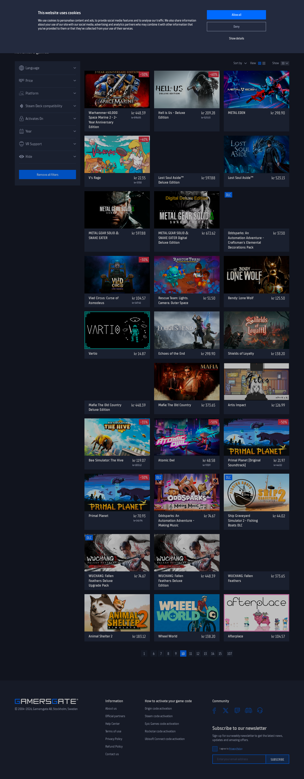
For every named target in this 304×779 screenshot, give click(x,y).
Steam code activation (159, 716)
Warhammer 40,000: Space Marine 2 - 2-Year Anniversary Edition (103, 119)
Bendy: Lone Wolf (241, 298)
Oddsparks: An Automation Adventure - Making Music (176, 520)
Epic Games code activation (162, 724)
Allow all (236, 15)
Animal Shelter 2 (100, 636)
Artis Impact (237, 405)
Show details (236, 39)
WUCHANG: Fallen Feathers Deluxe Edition (170, 580)
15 (220, 653)
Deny (236, 27)
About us (111, 708)
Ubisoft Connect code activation (165, 739)
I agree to (231, 748)
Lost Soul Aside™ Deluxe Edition (171, 180)
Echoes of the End (171, 353)
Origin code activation (158, 708)
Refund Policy (114, 746)
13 (205, 653)
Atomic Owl (166, 460)
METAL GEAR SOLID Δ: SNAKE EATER (104, 235)
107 (229, 653)
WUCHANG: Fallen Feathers (240, 578)
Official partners (115, 716)
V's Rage (95, 177)
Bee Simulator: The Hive (106, 460)
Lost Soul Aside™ (240, 177)
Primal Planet (98, 515)
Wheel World (167, 636)
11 (190, 653)
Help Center (112, 724)
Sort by (237, 63)
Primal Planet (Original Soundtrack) (244, 462)
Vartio (93, 353)
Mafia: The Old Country (174, 405)
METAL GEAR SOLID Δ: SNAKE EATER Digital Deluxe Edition (173, 238)
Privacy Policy (113, 739)
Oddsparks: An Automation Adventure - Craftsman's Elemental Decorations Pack (246, 240)
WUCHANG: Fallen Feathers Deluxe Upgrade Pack (101, 580)
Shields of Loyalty (241, 353)
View (253, 63)
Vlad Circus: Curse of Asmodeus (103, 300)
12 (198, 653)
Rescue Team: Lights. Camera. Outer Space (173, 300)
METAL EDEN (236, 112)
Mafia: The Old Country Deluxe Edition (105, 407)
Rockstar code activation (160, 731)
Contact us (112, 754)
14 (212, 653)
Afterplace (235, 636)
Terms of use (113, 731)
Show (275, 63)
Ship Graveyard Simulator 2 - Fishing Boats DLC (243, 520)
